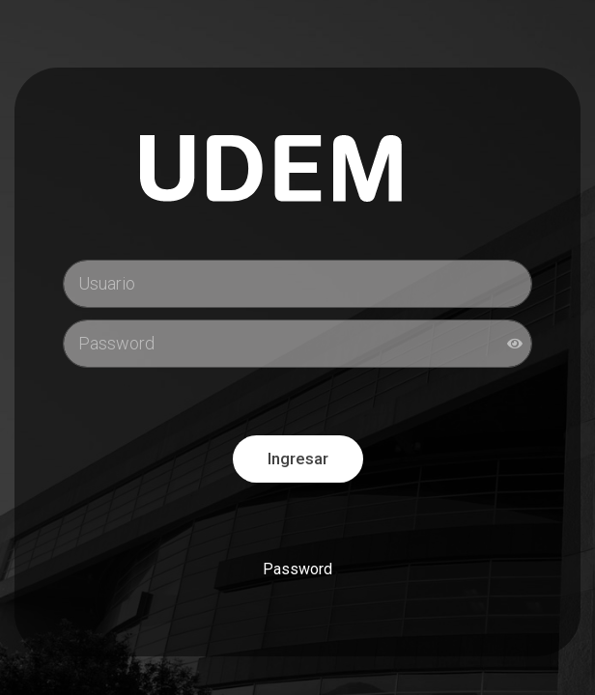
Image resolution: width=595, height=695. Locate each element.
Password (297, 569)
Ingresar (298, 458)
